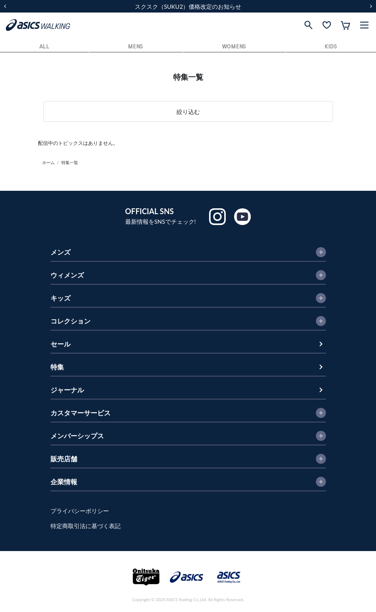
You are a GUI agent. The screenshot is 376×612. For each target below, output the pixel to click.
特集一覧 (69, 162)
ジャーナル (67, 390)
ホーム (48, 162)
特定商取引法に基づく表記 (85, 525)
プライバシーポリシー (79, 510)
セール (60, 344)
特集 (57, 367)
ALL (44, 47)
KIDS (331, 47)
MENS (135, 47)
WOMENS (234, 47)
